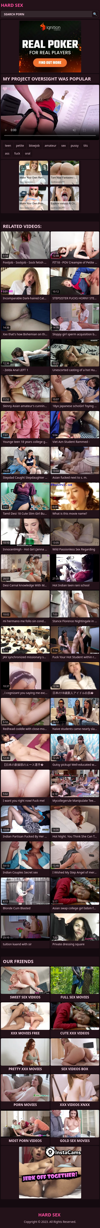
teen (8, 145)
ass (7, 153)
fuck (17, 153)
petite (20, 145)
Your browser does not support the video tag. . (50, 112)
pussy (75, 145)
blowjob (34, 145)
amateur (50, 145)
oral (27, 153)
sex (63, 145)
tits (85, 145)
